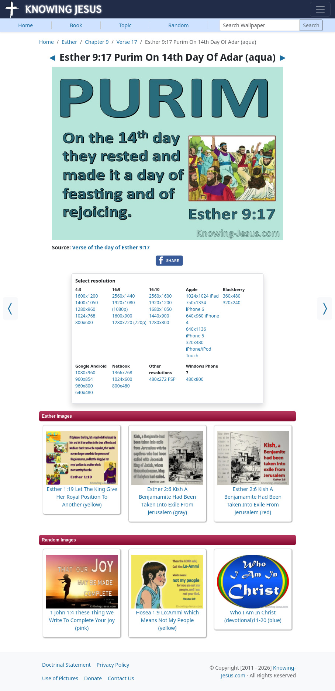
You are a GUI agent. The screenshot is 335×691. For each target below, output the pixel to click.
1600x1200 (86, 296)
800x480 (121, 386)
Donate (93, 678)
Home (25, 25)
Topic (125, 25)
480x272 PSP (162, 379)
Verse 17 (127, 41)
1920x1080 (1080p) (123, 305)
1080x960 (85, 372)
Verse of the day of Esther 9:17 (111, 247)
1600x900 (122, 316)
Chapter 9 (96, 41)
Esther (69, 41)
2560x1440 (123, 296)
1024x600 (122, 379)
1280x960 (85, 309)
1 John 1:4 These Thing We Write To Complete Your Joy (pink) (82, 620)
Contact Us (121, 678)
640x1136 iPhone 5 (196, 332)
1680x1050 (160, 309)
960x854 (84, 379)
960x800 (84, 386)
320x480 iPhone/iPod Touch (198, 349)
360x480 (232, 296)
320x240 (232, 302)
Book (76, 25)
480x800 (195, 379)
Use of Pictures (60, 678)
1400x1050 (86, 302)
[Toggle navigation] (320, 9)
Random (178, 25)
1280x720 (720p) (129, 322)
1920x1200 (160, 302)
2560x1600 (160, 296)
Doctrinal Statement (66, 664)
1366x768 (122, 372)
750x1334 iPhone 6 (196, 305)
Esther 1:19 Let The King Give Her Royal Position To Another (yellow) (81, 496)
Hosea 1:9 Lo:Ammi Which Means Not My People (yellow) (167, 620)
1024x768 (85, 316)
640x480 (84, 392)
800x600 (84, 322)
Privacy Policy (113, 664)
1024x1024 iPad (202, 296)
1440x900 (159, 316)
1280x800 (159, 322)
